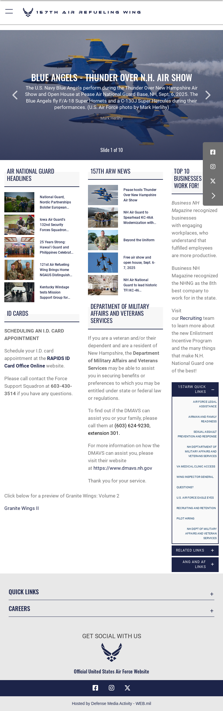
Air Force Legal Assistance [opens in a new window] (205, 404)
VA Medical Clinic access (196, 466)
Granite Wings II (21, 508)
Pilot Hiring (185, 518)
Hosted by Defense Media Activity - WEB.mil (111, 703)
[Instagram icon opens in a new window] (213, 166)
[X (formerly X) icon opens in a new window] (213, 181)
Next (200, 95)
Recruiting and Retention (196, 508)
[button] (9, 12)
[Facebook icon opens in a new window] (213, 152)
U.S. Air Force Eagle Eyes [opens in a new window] (195, 498)
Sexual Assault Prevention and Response (197, 434)
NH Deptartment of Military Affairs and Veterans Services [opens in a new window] (201, 451)
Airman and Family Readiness (202, 419)
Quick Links (24, 591)
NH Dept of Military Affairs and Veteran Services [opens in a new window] (201, 533)
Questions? (185, 487)
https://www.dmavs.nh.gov (122, 468)
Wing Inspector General (195, 477)
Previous (22, 95)
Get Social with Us (111, 636)
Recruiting (191, 318)
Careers (19, 608)
